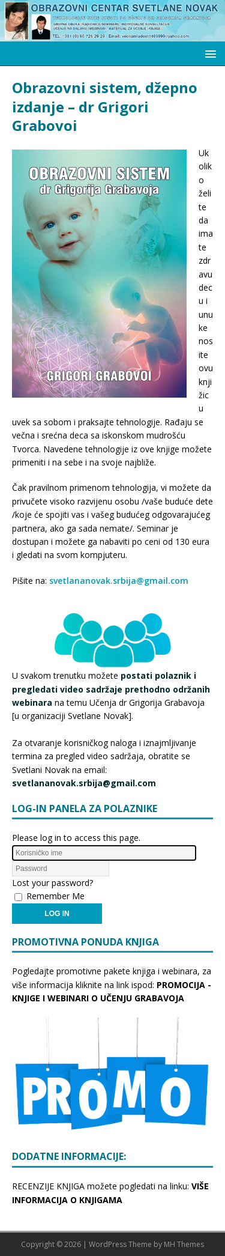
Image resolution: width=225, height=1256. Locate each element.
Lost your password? (52, 882)
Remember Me (55, 896)
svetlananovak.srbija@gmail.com (118, 580)
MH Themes (184, 1244)
